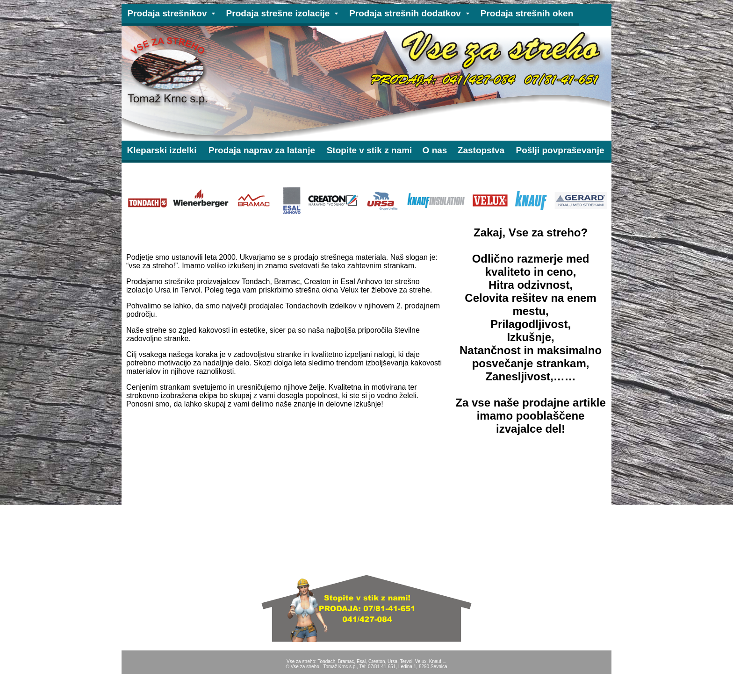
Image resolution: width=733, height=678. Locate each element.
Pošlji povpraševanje (560, 150)
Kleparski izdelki (162, 150)
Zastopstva (481, 150)
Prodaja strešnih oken (527, 13)
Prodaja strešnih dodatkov (405, 13)
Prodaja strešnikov (167, 13)
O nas (435, 150)
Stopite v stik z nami (369, 150)
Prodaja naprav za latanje (261, 150)
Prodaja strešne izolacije (278, 13)
